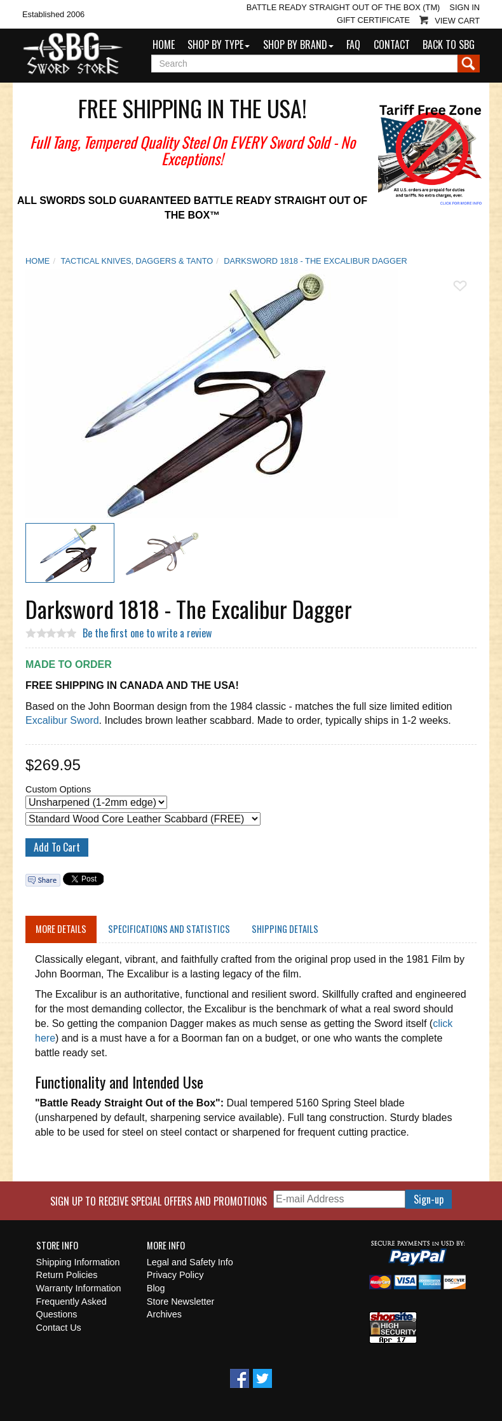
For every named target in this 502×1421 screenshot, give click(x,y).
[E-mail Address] (339, 1199)
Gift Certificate (373, 20)
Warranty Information (78, 1288)
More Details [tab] (61, 928)
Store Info (57, 1245)
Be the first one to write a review (147, 633)
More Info (166, 1245)
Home (164, 44)
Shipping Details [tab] (285, 928)
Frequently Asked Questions (71, 1308)
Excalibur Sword (62, 720)
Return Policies (67, 1275)
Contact (392, 44)
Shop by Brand (298, 44)
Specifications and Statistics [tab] (169, 928)
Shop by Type (218, 44)
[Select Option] (96, 802)
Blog (156, 1288)
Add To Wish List (460, 286)
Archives (164, 1314)
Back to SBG (449, 44)
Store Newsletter (180, 1301)
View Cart (457, 20)
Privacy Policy (175, 1275)
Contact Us (58, 1327)
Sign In (464, 7)
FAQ (353, 44)
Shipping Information (78, 1262)
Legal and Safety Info (190, 1262)
